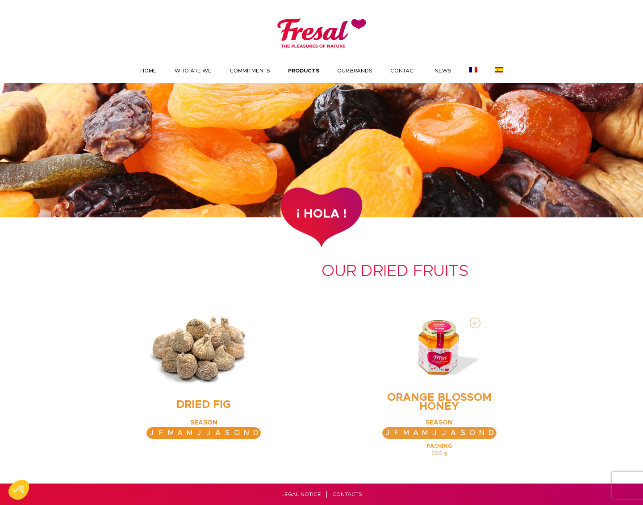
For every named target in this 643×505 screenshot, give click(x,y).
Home (148, 70)
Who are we (193, 70)
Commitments (250, 70)
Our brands (354, 70)
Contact (403, 70)
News (442, 70)
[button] (18, 490)
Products (303, 70)
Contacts (347, 494)
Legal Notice (301, 494)
